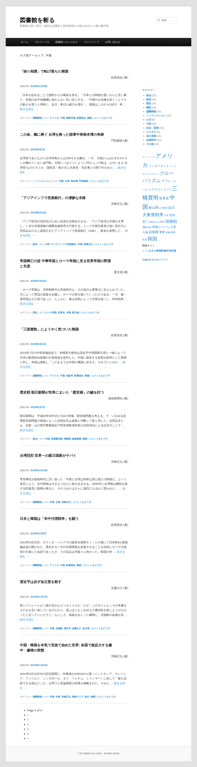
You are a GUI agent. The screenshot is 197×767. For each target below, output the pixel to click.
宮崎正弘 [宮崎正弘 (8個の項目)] (153, 222)
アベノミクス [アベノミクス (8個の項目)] (148, 157)
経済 (35, 244)
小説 (148, 123)
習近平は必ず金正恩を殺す (40, 582)
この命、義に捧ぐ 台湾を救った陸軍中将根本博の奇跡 (62, 134)
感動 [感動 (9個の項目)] (144, 227)
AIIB (47, 244)
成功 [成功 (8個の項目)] (150, 227)
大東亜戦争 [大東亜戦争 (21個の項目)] (153, 214)
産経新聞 (76, 438)
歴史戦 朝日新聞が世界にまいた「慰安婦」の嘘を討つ (62, 392)
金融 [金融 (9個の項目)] (168, 232)
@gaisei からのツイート (155, 259)
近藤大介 (76, 628)
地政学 (69, 375)
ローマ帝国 (51, 312)
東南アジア (77, 696)
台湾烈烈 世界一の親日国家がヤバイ (48, 456)
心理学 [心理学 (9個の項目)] (161, 222)
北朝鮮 (59, 628)
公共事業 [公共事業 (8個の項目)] (163, 208)
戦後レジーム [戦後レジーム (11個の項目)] (161, 226)
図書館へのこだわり (66, 42)
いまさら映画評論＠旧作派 (161, 250)
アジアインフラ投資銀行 (63, 244)
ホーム (24, 42)
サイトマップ (91, 42)
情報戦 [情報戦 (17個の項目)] (171, 221)
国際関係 (37, 118)
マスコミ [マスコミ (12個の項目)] (157, 189)
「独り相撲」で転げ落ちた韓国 (44, 71)
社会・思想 (152, 127)
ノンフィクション (42, 181)
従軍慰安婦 (57, 438)
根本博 (74, 181)
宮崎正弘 (88, 244)
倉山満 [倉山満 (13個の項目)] (153, 207)
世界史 (61, 312)
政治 (35, 438)
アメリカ (54, 118)
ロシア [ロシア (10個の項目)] (167, 189)
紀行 (87, 696)
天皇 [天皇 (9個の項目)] (166, 215)
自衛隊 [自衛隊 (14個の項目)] (154, 232)
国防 (148, 107)
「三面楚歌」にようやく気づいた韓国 (49, 329)
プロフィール (41, 42)
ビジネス (151, 131)
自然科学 (151, 140)
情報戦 (67, 438)
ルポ (148, 119)
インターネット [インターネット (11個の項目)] (159, 165)
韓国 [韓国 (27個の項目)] (152, 238)
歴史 (35, 312)
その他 (150, 144)
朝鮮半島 (70, 118)
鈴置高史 (81, 118)
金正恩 (86, 628)
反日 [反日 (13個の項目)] (171, 207)
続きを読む (29, 109)
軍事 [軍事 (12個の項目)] (162, 232)
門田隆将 (83, 181)
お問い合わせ (112, 42)
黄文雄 (75, 312)
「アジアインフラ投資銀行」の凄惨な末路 (53, 198)
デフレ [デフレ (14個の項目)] (166, 181)
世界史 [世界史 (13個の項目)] (164, 198)
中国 (62, 118)
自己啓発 (151, 136)
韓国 (89, 118)
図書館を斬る (37, 20)
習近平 (67, 628)
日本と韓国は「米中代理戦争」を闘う (49, 519)
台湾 (67, 181)
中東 (58, 696)
